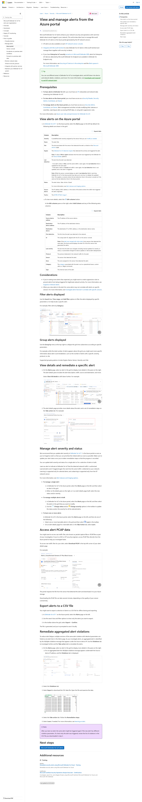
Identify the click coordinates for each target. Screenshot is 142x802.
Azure (46, 13)
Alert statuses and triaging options (75, 186)
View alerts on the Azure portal (128, 19)
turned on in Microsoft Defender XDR (77, 54)
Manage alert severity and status (129, 26)
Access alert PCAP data (126, 28)
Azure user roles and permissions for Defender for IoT (73, 114)
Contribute (32, 796)
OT (78, 92)
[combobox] (12, 17)
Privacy (40, 796)
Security (52, 13)
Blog (24, 796)
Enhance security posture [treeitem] (12, 63)
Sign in (138, 2)
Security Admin (90, 105)
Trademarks (75, 796)
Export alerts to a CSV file (127, 30)
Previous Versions (16, 796)
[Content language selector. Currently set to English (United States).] (10, 792)
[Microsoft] (3, 2)
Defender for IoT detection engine (63, 151)
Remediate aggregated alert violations (127, 33)
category (62, 264)
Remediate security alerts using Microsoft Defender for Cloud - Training (60, 765)
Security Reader (88, 98)
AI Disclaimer (5, 796)
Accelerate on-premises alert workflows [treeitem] (14, 52)
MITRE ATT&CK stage (60, 195)
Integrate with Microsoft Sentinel (53, 48)
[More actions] (100, 13)
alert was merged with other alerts (73, 241)
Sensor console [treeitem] (11, 49)
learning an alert (80, 721)
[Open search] (133, 2)
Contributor (51, 101)
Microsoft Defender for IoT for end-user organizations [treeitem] (12, 22)
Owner (60, 101)
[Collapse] (20, 13)
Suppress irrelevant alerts (51, 284)
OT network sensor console (74, 44)
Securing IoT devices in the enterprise (71, 63)
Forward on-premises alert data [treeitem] (14, 57)
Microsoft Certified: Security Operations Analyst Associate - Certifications (61, 772)
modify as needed (92, 138)
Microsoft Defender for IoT (63, 13)
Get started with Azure (132, 7)
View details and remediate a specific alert (128, 22)
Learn (41, 13)
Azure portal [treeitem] (10, 46)
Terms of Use (66, 796)
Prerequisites (123, 17)
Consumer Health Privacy (52, 796)
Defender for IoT (50, 124)
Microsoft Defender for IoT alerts (52, 748)
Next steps (123, 37)
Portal (121, 7)
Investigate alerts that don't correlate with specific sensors (83, 290)
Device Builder (58, 156)
